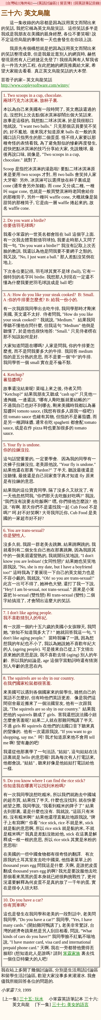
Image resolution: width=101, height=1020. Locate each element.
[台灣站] (12, 3)
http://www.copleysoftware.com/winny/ (35, 85)
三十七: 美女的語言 (70, 1004)
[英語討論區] (47, 3)
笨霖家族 (71, 953)
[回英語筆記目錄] (87, 3)
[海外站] (25, 3)
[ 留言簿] (65, 3)
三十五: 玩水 (31, 999)
